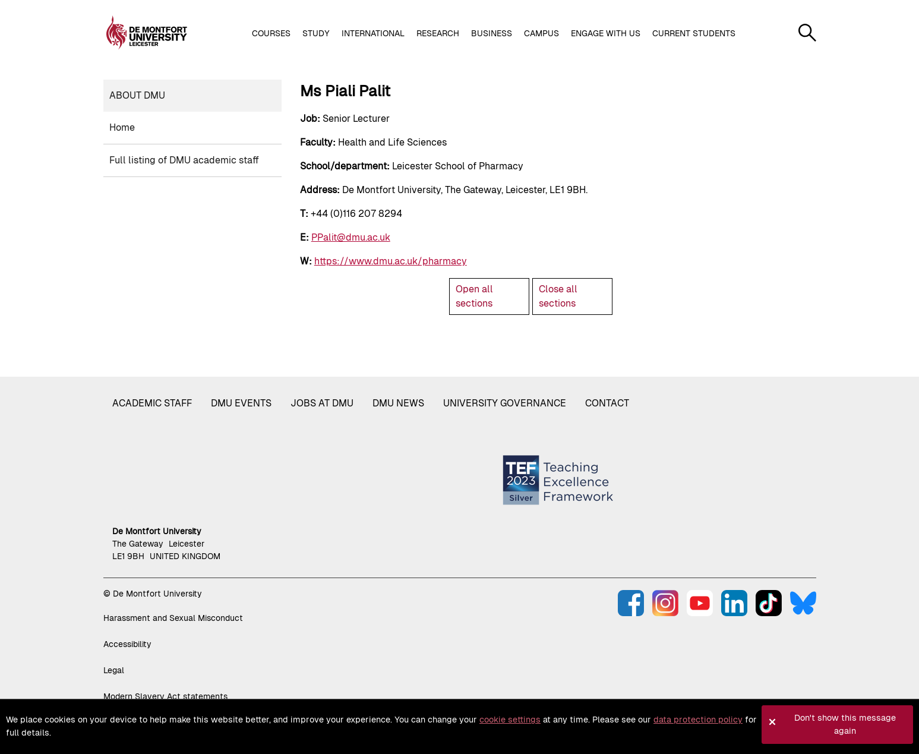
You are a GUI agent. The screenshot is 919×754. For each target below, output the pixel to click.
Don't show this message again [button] (845, 724)
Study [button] (316, 33)
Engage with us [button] (605, 33)
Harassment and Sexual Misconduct (173, 618)
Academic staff (152, 403)
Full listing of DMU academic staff (184, 160)
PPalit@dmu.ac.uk (350, 237)
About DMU (137, 95)
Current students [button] (693, 33)
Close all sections (558, 296)
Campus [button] (541, 33)
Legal (113, 670)
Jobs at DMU (321, 403)
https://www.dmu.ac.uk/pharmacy (390, 261)
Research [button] (437, 33)
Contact (607, 403)
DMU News (398, 403)
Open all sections (474, 296)
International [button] (373, 33)
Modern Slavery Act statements (165, 696)
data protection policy (698, 719)
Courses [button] (271, 33)
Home (122, 127)
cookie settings (510, 719)
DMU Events (241, 403)
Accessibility (127, 644)
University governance (504, 403)
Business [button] (491, 33)
